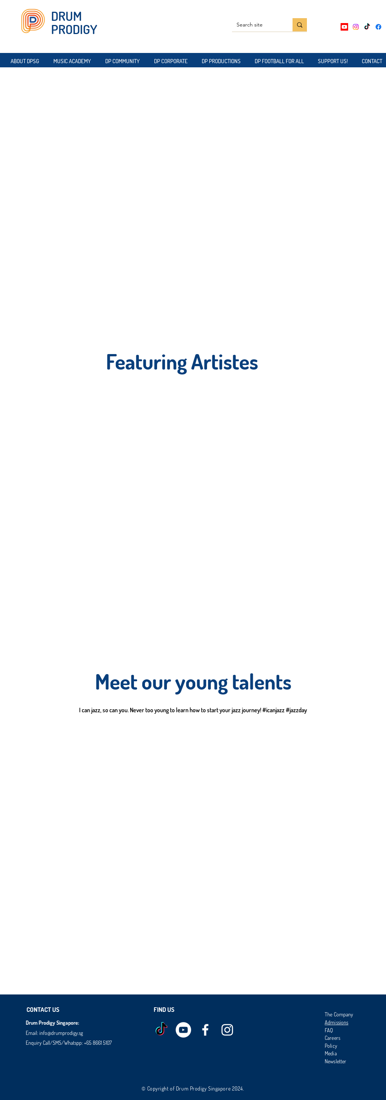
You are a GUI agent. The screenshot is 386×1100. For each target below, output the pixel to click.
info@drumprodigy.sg (61, 1033)
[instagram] (227, 1030)
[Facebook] (378, 27)
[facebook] (205, 1030)
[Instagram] (356, 27)
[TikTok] (367, 27)
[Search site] (257, 25)
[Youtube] (344, 27)
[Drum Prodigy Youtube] (183, 1030)
